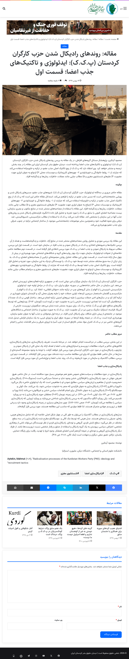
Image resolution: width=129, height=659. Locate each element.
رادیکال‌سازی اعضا (93, 474)
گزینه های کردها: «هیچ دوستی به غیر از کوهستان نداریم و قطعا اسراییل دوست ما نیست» (79, 533)
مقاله (101, 39)
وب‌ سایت (58, 620)
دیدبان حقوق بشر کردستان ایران (84, 653)
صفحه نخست (112, 39)
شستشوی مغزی (69, 474)
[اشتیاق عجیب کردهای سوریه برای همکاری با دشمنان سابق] (109, 518)
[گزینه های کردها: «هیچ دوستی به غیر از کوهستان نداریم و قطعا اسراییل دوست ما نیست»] (79, 518)
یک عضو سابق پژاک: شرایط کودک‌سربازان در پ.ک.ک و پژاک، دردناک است (50, 531)
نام (120, 606)
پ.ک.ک (114, 474)
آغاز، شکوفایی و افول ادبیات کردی (20, 530)
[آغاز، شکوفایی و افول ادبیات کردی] (19, 518)
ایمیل (119, 620)
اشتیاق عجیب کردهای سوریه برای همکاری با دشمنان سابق (109, 531)
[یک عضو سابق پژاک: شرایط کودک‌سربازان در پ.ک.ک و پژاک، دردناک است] (49, 518)
